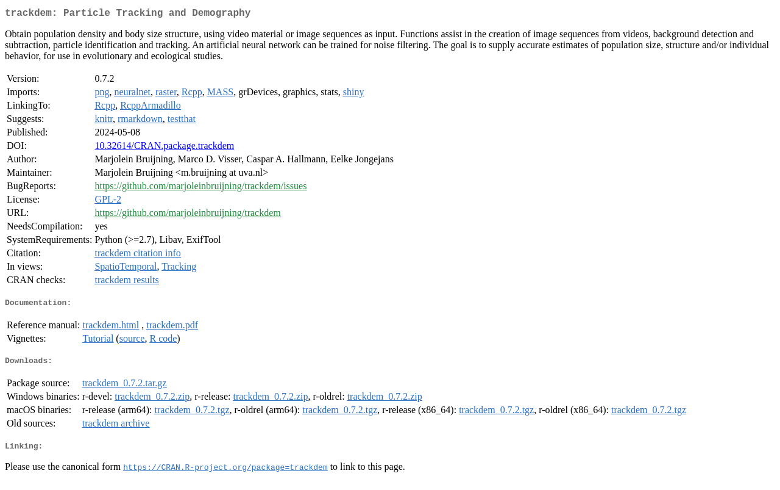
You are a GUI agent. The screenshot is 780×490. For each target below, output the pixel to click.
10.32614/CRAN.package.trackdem (164, 148)
